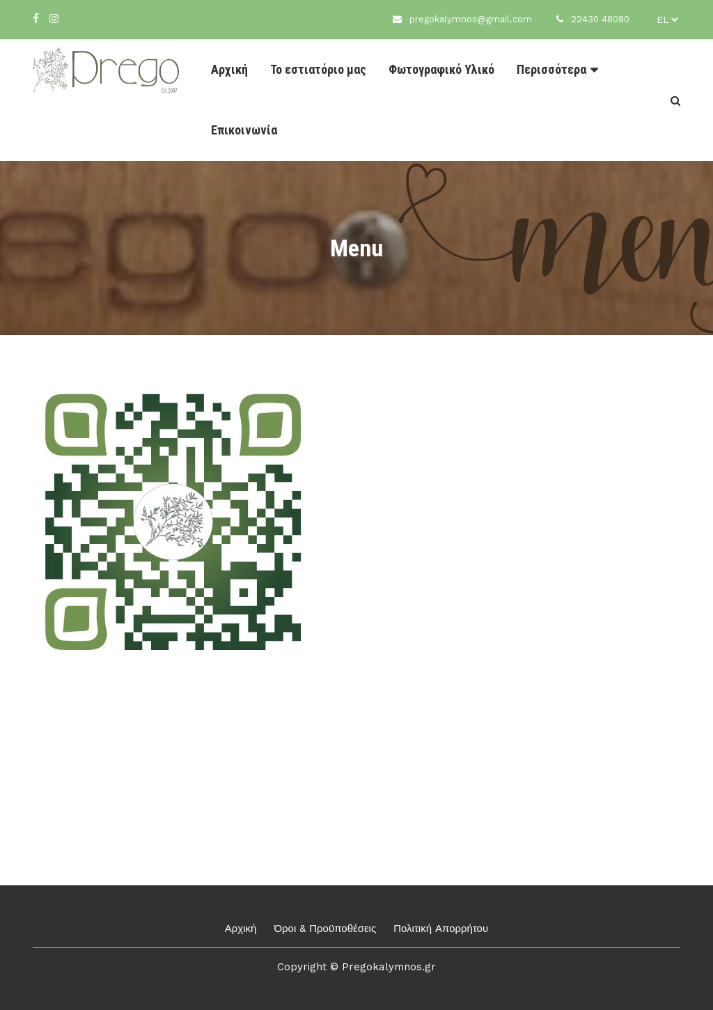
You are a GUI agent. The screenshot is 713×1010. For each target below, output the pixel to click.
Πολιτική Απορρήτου (440, 928)
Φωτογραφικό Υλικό (441, 69)
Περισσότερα (551, 69)
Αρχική (229, 69)
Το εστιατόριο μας (318, 69)
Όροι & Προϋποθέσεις (325, 928)
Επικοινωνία (244, 130)
